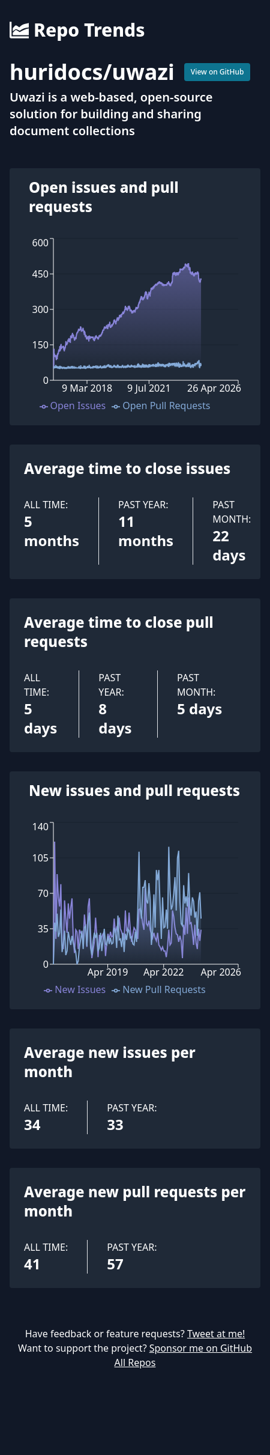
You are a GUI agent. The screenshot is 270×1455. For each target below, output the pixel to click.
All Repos (135, 1362)
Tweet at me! (216, 1333)
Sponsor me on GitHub (200, 1348)
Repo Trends (77, 30)
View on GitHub (217, 72)
